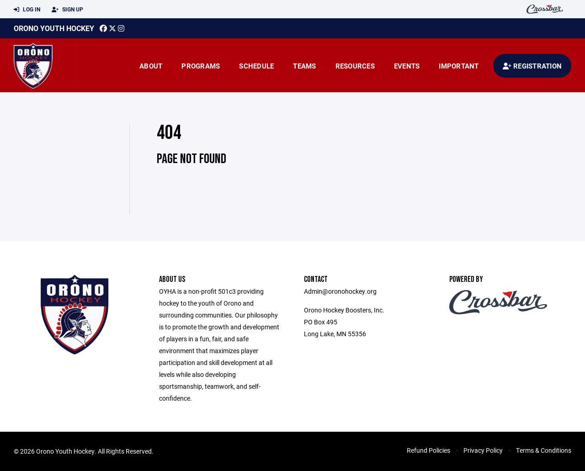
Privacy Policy (483, 450)
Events (407, 65)
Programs (200, 65)
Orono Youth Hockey (54, 28)
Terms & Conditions (543, 450)
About (150, 65)
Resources (355, 65)
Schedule (256, 65)
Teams (304, 65)
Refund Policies (428, 450)
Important (459, 65)
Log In (27, 9)
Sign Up (67, 9)
